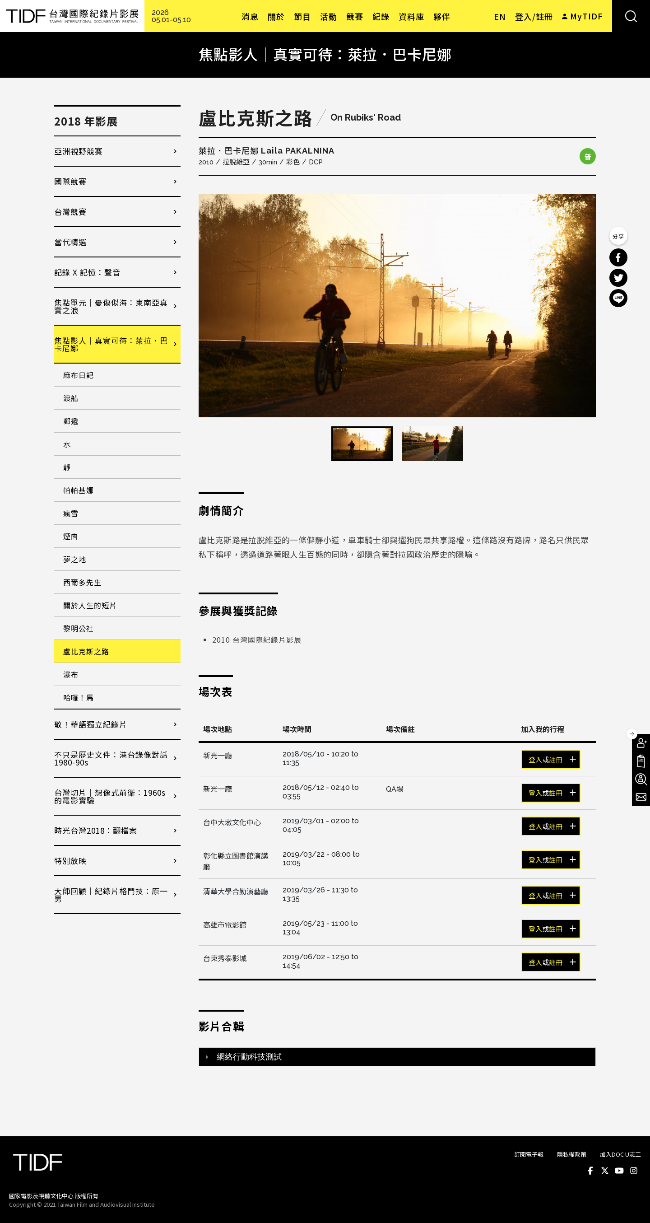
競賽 (354, 16)
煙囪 (71, 536)
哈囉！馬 (78, 697)
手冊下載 (641, 761)
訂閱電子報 (528, 1154)
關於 (276, 16)
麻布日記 (78, 374)
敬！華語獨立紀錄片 (90, 724)
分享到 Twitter (618, 278)
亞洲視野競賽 (78, 151)
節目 (302, 16)
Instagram (634, 1170)
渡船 (71, 397)
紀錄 (381, 16)
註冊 (555, 760)
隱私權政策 (571, 1154)
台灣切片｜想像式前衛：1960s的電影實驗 (110, 796)
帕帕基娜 (78, 490)
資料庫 (411, 16)
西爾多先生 (82, 582)
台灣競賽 (70, 211)
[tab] (397, 1056)
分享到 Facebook (618, 257)
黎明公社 (78, 628)
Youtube (619, 1170)
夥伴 (441, 16)
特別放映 (70, 860)
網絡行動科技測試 (249, 1056)
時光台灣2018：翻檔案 (95, 830)
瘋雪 (71, 513)
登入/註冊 (534, 16)
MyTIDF (586, 16)
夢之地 (74, 559)
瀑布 (71, 674)
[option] (397, 305)
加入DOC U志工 (620, 1154)
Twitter (605, 1170)
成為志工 (641, 779)
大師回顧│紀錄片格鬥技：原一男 (111, 894)
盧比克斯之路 (86, 651)
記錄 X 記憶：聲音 (87, 272)
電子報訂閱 (641, 797)
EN (500, 16)
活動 (328, 16)
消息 (250, 16)
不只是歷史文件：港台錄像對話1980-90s (111, 758)
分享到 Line (618, 298)
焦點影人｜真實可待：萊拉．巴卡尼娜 (111, 344)
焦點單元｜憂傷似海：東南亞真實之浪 (111, 306)
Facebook (590, 1170)
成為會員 (641, 743)
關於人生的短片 (90, 605)
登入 (535, 760)
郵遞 (71, 420)
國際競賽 (70, 181)
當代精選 (70, 241)
